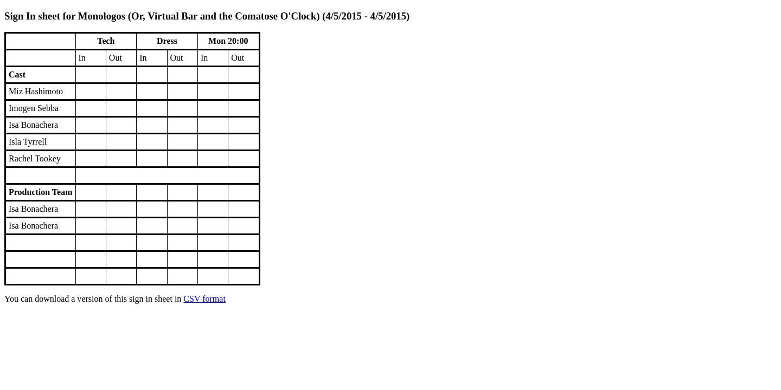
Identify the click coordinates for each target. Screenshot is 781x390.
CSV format (204, 298)
